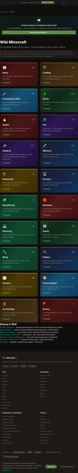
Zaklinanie (43, 381)
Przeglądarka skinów (9, 428)
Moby (4, 378)
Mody (4, 396)
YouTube (23, 366)
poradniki (36, 54)
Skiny (4, 399)
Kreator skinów (7, 434)
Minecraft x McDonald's (9, 340)
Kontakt (42, 425)
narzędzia (49, 56)
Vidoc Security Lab (10, 457)
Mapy (42, 393)
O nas (42, 416)
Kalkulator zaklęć (8, 419)
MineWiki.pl (17, 28)
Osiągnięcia (6, 405)
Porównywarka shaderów (10, 431)
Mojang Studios (6, 330)
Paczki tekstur (7, 402)
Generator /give (7, 422)
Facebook (14, 366)
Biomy (4, 387)
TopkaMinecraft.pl (18, 452)
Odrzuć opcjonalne (66, 466)
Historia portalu (45, 422)
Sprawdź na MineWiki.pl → (39, 32)
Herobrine (4, 342)
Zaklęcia (5, 381)
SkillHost (38, 452)
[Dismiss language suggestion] (57, 2)
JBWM (30, 452)
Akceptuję (51, 466)
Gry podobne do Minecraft (10, 335)
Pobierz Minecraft (8, 416)
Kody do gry (44, 437)
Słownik (5, 408)
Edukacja (5, 440)
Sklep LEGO (44, 440)
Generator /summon (9, 425)
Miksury (5, 384)
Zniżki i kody (44, 443)
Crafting (5, 375)
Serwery (43, 396)
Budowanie (44, 390)
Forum (43, 428)
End (3, 393)
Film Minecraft (7, 443)
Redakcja (43, 419)
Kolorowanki (6, 437)
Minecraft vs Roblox (7, 332)
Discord (6, 366)
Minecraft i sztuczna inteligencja (12, 337)
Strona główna (5, 12)
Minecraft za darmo (46, 434)
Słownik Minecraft (7, 327)
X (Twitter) (32, 366)
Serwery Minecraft (46, 431)
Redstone (43, 384)
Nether (4, 390)
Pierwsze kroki (45, 375)
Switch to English (47, 2)
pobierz (11, 56)
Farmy (42, 387)
